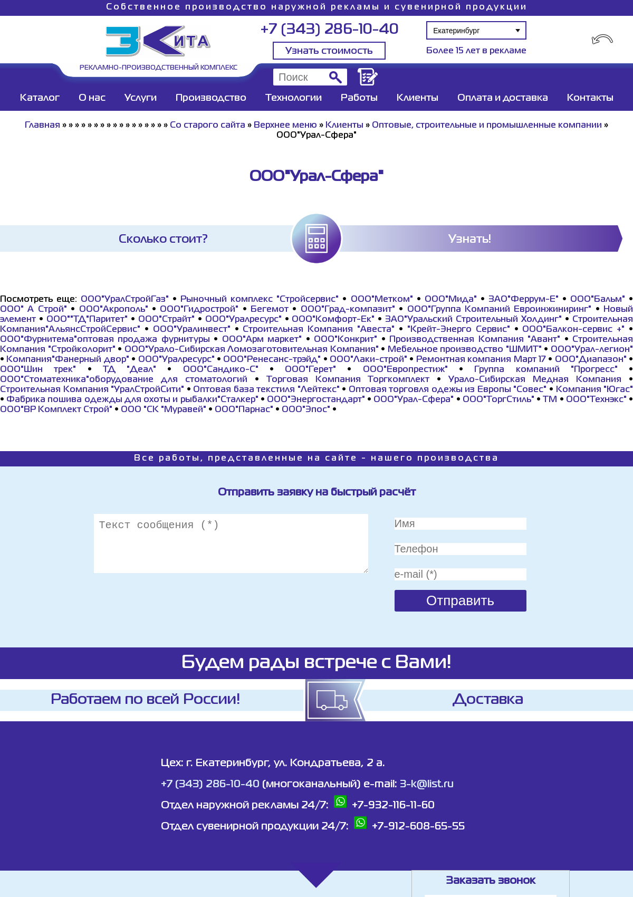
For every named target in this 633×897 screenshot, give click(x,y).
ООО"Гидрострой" (199, 309)
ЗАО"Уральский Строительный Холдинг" (473, 319)
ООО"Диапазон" (591, 360)
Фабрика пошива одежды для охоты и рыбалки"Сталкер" (132, 400)
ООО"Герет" (310, 370)
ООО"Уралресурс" (243, 319)
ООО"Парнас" (244, 410)
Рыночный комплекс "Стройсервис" (259, 299)
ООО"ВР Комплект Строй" (56, 410)
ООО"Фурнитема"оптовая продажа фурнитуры (105, 339)
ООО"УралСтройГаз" (125, 299)
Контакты (590, 98)
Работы (359, 98)
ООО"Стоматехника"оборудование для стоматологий (123, 380)
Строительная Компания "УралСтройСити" (92, 390)
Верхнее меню (285, 125)
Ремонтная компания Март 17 (481, 360)
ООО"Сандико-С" (220, 370)
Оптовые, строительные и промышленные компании (487, 125)
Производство (211, 98)
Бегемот (270, 309)
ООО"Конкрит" (345, 339)
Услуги (140, 98)
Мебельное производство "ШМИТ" (465, 350)
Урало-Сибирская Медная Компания (534, 380)
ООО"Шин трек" (38, 370)
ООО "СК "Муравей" (163, 410)
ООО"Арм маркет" (262, 339)
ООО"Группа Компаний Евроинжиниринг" (499, 309)
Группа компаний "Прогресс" (546, 370)
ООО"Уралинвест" (192, 329)
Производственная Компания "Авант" (474, 339)
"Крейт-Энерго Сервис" (458, 329)
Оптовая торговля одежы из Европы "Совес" (448, 390)
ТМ (550, 400)
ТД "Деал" (129, 370)
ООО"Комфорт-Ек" (333, 319)
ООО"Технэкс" (596, 400)
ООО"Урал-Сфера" (413, 400)
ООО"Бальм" (597, 299)
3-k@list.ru (427, 784)
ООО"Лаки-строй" (368, 360)
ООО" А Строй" (33, 309)
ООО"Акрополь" (113, 309)
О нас (92, 98)
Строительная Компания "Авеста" (319, 329)
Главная (42, 125)
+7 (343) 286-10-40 (329, 29)
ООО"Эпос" (306, 410)
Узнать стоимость (329, 51)
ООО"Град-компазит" (348, 309)
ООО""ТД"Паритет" (87, 319)
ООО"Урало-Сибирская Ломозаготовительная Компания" (251, 350)
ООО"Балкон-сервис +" (573, 329)
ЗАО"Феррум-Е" (523, 299)
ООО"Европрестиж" (405, 370)
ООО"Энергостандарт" (316, 400)
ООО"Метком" (382, 299)
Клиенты (417, 98)
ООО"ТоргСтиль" (498, 400)
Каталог (40, 98)
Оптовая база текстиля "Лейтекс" (266, 390)
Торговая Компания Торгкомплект (348, 380)
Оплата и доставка (502, 98)
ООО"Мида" (451, 299)
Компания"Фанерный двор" (67, 360)
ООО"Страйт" (166, 319)
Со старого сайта (207, 125)
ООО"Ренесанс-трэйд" (272, 360)
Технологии (293, 98)
